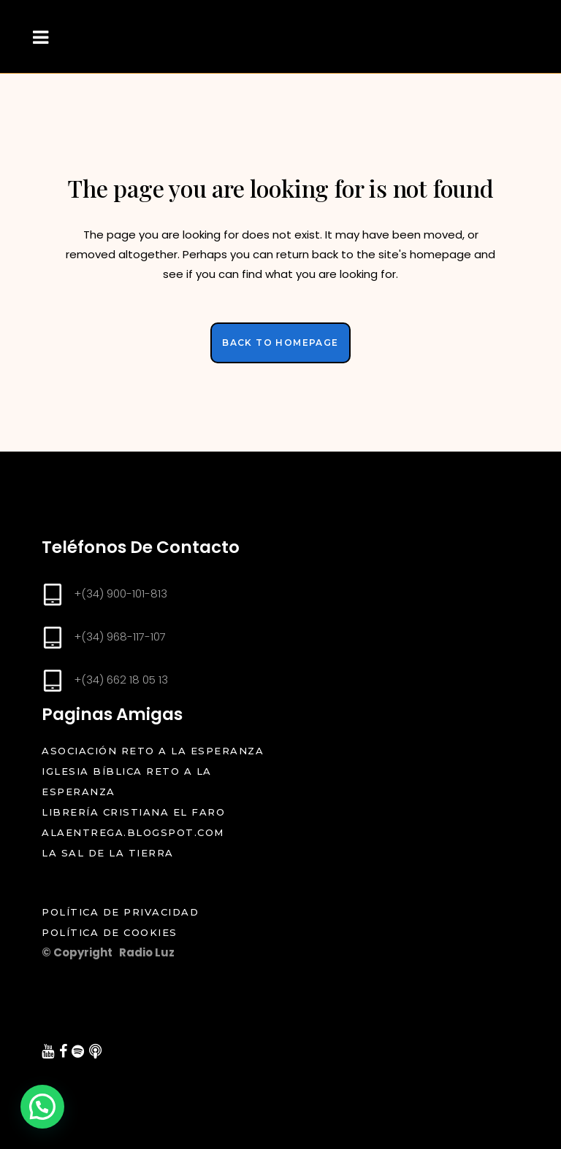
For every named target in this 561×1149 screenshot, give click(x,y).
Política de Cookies (111, 932)
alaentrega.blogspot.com (133, 832)
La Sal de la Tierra (108, 853)
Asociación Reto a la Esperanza (153, 751)
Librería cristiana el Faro (133, 812)
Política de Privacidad (134, 912)
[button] (42, 1107)
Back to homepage (280, 342)
